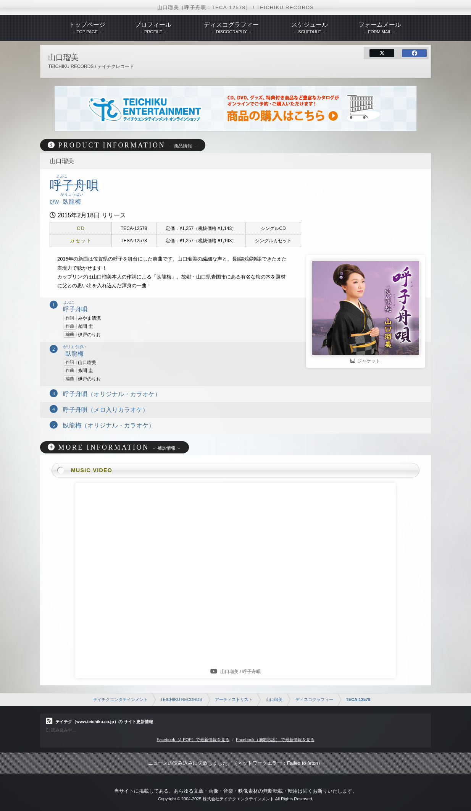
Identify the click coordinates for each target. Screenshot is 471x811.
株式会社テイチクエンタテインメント (238, 798)
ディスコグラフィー (314, 699)
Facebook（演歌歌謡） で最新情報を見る (275, 739)
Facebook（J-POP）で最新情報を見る (192, 739)
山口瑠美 (274, 699)
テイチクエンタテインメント (120, 699)
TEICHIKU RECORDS (181, 699)
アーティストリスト (234, 699)
